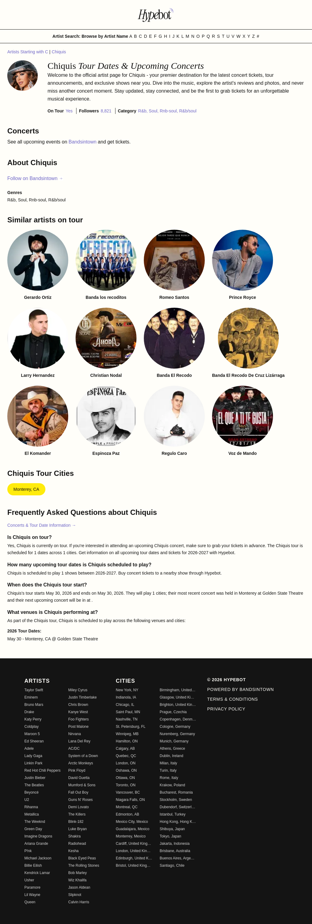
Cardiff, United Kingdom (134, 843)
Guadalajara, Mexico (132, 829)
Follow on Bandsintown (35, 178)
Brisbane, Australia (175, 851)
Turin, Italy (168, 770)
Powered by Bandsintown (240, 689)
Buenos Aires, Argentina (178, 858)
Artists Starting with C (28, 51)
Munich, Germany (174, 741)
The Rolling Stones (83, 865)
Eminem (31, 697)
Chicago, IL (125, 705)
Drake (29, 712)
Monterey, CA (26, 489)
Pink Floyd (76, 770)
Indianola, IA (126, 697)
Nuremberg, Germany (177, 734)
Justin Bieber (34, 778)
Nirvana (74, 734)
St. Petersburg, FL (130, 726)
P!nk (28, 851)
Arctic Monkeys (80, 763)
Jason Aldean (79, 887)
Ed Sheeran (34, 741)
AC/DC (74, 748)
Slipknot (74, 895)
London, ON (126, 763)
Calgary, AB (125, 748)
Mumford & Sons (81, 785)
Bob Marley (77, 873)
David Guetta (79, 778)
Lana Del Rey (79, 741)
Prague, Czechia (173, 712)
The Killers (77, 814)
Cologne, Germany (175, 726)
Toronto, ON (126, 785)
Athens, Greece (172, 748)
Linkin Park (33, 763)
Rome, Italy (169, 778)
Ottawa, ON (125, 778)
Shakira (74, 836)
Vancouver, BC (128, 792)
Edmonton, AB (127, 814)
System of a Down (83, 756)
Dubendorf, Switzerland (178, 807)
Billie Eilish (33, 865)
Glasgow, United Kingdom (178, 697)
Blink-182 (75, 822)
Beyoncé (31, 792)
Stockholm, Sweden (176, 800)
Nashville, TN (126, 719)
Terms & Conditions (232, 699)
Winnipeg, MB (127, 734)
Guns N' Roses (80, 800)
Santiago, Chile (172, 865)
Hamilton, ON (127, 741)
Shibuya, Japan (172, 829)
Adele (29, 748)
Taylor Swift (33, 690)
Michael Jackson (37, 858)
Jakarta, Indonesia (175, 843)
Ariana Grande (36, 843)
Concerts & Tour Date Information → (41, 525)
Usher (29, 880)
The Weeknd (34, 822)
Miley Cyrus (77, 690)
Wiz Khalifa (77, 880)
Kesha (73, 851)
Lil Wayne (32, 895)
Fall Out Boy (78, 792)
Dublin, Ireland (171, 756)
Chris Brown (78, 705)
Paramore (32, 887)
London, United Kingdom (134, 851)
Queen (29, 902)
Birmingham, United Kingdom (178, 690)
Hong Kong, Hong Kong (178, 822)
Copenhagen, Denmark (178, 719)
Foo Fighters (78, 719)
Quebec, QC (126, 756)
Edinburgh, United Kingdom (134, 858)
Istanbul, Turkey (173, 814)
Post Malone (78, 726)
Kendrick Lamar (37, 873)
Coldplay (31, 726)
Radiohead (77, 843)
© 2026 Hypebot (226, 679)
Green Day (33, 829)
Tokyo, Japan (170, 836)
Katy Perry (32, 719)
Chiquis (59, 51)
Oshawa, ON (126, 770)
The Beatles (34, 785)
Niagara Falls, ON (130, 800)
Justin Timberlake (82, 697)
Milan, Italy (168, 763)
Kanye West (78, 712)
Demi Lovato (78, 807)
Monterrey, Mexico (131, 836)
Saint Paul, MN (128, 712)
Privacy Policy (226, 708)
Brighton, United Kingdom (178, 705)
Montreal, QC (126, 807)
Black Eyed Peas (82, 858)
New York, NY (127, 690)
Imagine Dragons (38, 836)
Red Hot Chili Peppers (42, 770)
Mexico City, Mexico (132, 822)
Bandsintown (83, 141)
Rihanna (31, 807)
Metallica (31, 814)
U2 (26, 800)
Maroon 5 (32, 734)
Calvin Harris (78, 902)
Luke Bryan (77, 829)
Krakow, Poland (172, 785)
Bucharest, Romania (176, 792)
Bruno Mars (33, 705)
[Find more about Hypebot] (156, 14)
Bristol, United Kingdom (134, 865)
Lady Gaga (33, 756)
